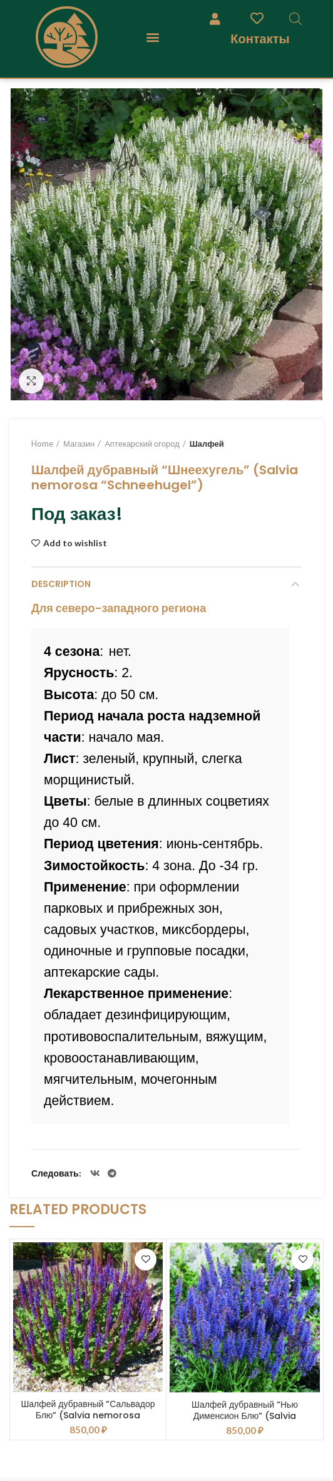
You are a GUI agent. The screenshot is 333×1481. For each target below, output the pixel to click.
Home (42, 444)
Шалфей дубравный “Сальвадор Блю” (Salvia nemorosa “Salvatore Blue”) (88, 1415)
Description (61, 584)
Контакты (259, 38)
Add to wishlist (75, 543)
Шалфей (207, 444)
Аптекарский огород (142, 444)
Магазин (79, 444)
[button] (152, 37)
